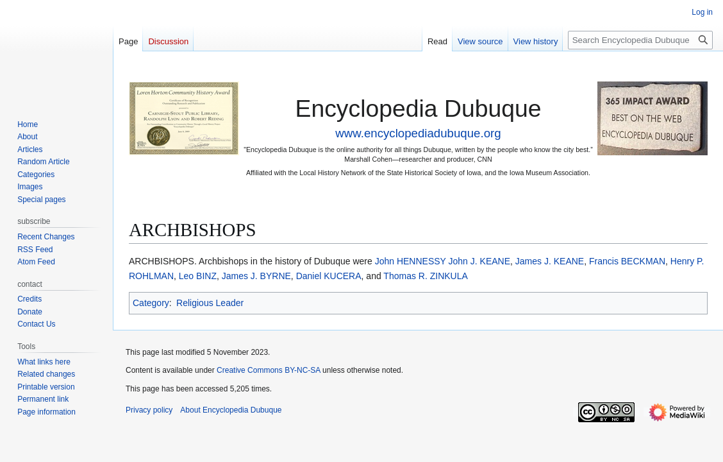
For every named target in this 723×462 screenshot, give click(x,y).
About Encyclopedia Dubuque (230, 410)
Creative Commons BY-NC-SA (268, 370)
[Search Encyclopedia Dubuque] (640, 40)
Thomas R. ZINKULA (425, 276)
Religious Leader (210, 303)
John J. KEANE (480, 261)
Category (151, 303)
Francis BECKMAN (627, 261)
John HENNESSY (410, 261)
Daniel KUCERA (329, 276)
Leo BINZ (198, 276)
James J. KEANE (549, 261)
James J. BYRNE (256, 276)
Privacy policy (149, 410)
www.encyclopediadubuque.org (418, 133)
